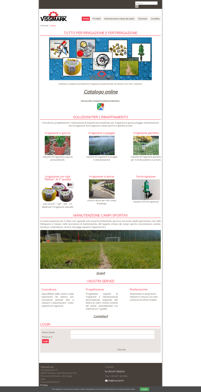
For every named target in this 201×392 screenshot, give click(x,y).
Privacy (44, 385)
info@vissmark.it (114, 380)
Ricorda (122, 350)
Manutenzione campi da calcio (119, 18)
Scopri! (100, 273)
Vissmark (142, 18)
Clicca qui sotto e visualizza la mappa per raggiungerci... (100, 101)
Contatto (155, 18)
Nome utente (48, 332)
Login (45, 341)
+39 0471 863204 (115, 371)
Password (47, 337)
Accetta (144, 389)
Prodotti (96, 18)
